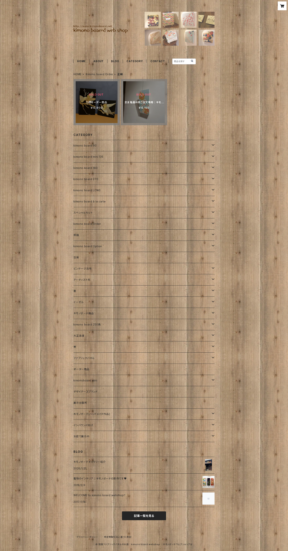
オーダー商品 (81, 369)
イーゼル (78, 302)
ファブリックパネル (84, 358)
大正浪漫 (78, 335)
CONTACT (157, 61)
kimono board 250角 (87, 324)
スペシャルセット (83, 212)
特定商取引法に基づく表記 (118, 537)
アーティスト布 (82, 279)
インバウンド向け (83, 425)
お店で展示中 (81, 436)
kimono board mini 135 (88, 156)
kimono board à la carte (89, 201)
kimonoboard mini (85, 380)
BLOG (115, 61)
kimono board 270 (85, 179)
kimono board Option (87, 246)
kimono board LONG (87, 190)
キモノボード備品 (83, 313)
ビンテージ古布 (82, 268)
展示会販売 (80, 402)
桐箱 (76, 235)
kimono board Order (99, 74)
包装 (76, 257)
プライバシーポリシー (87, 537)
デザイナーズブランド (85, 391)
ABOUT (98, 61)
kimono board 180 (85, 167)
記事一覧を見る (144, 516)
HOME (81, 61)
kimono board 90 (85, 145)
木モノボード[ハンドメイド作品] (91, 413)
